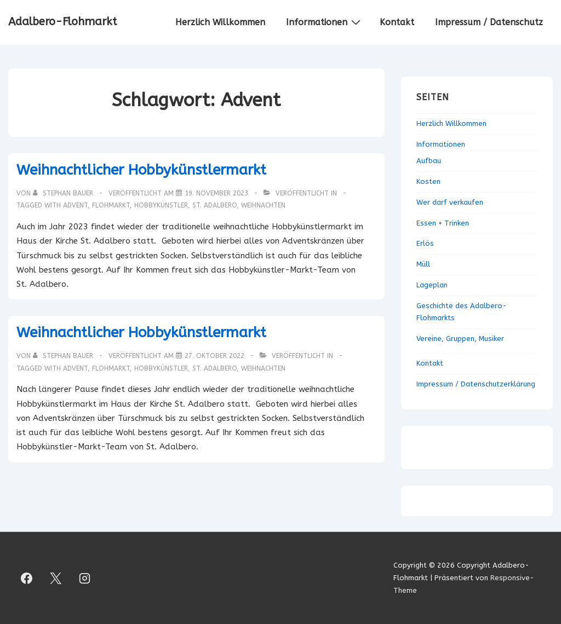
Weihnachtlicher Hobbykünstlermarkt (141, 169)
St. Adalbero (214, 205)
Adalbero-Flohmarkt (62, 21)
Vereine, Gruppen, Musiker (460, 338)
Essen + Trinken (442, 223)
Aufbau (428, 161)
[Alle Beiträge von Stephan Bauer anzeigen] (64, 193)
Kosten (428, 181)
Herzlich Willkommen (220, 22)
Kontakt (397, 22)
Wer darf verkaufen (449, 202)
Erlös (425, 243)
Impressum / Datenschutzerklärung (475, 384)
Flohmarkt (111, 205)
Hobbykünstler (161, 205)
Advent (75, 205)
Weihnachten (263, 205)
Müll (423, 264)
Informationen (324, 22)
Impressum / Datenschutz (489, 22)
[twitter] (55, 578)
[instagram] (85, 578)
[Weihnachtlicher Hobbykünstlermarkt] (216, 193)
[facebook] (26, 578)
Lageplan (432, 285)
